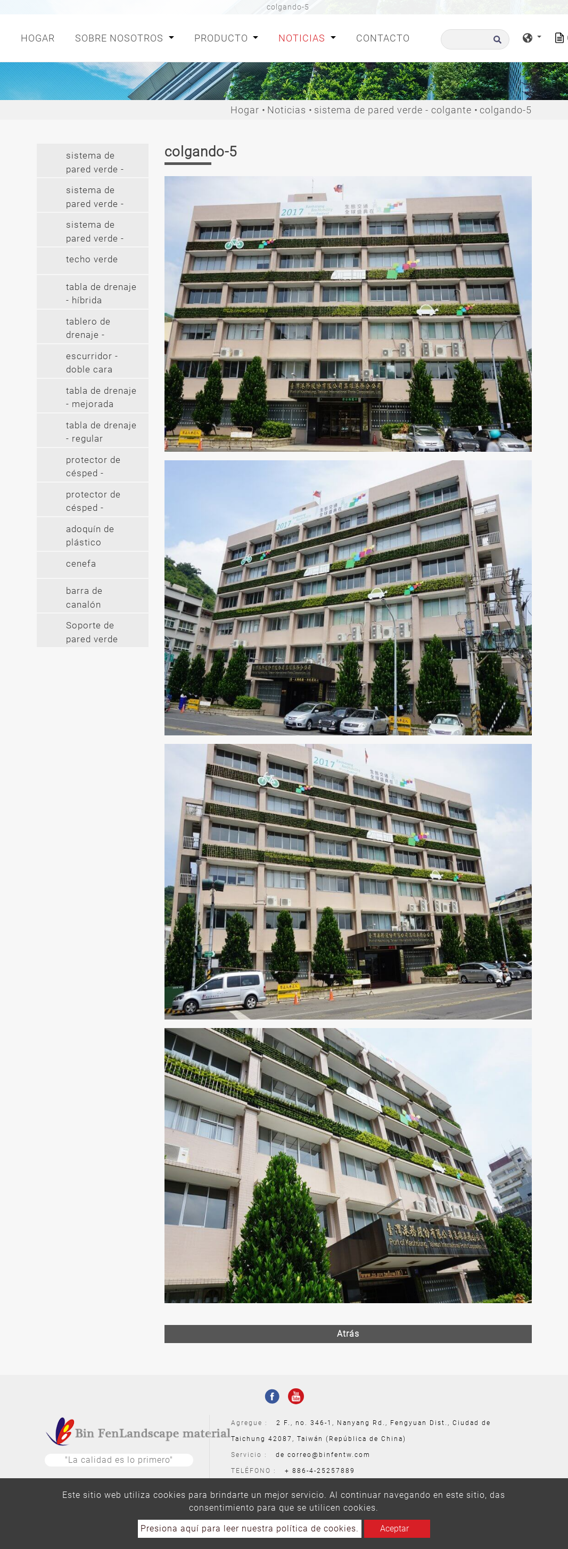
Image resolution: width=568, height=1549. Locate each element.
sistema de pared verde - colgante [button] (95, 198)
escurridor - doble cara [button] (92, 363)
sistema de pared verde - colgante (393, 109)
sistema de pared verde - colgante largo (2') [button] (98, 232)
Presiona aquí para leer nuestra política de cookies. (250, 1528)
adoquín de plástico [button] (90, 536)
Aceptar (394, 1528)
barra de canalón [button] (84, 597)
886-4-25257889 (323, 1471)
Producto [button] (222, 38)
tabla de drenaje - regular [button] (101, 432)
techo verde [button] (92, 259)
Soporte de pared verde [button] (92, 632)
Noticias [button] (303, 38)
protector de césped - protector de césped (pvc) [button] (94, 502)
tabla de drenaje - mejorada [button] (101, 397)
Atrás (348, 1334)
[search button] (495, 43)
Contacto (383, 38)
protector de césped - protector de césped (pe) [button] (93, 468)
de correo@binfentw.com (323, 1455)
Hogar (40, 37)
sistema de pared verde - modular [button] (95, 163)
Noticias (286, 109)
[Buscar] (475, 39)
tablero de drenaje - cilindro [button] (88, 329)
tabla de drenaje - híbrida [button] (101, 293)
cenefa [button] (81, 563)
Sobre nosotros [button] (120, 38)
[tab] (93, 160)
